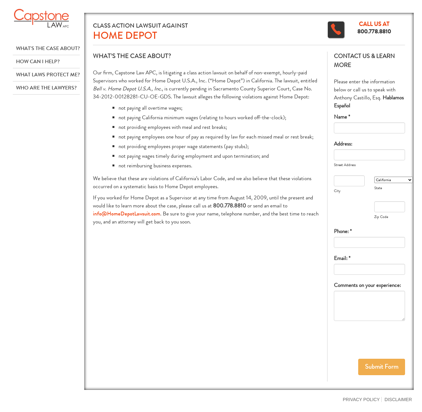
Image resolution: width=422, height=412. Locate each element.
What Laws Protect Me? (48, 74)
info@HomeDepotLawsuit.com (126, 214)
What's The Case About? (48, 48)
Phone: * (343, 231)
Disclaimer (398, 399)
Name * (342, 117)
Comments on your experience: (367, 285)
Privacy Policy (361, 399)
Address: (343, 144)
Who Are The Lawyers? (46, 87)
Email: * (342, 258)
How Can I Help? (38, 61)
